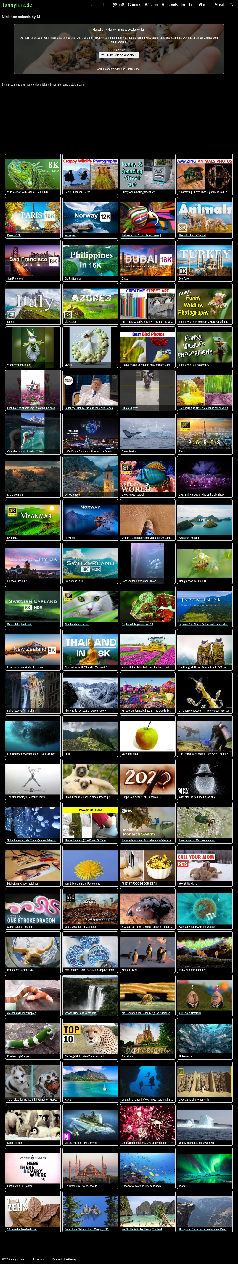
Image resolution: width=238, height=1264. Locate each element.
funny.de (17, 5)
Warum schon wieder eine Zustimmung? (119, 69)
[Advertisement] (119, 118)
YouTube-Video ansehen (119, 55)
